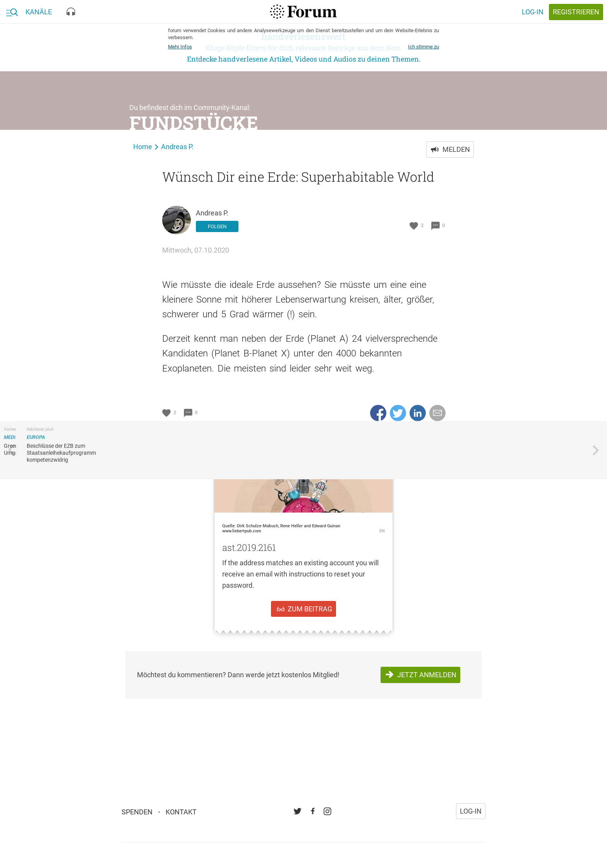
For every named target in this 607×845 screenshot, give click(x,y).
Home (142, 147)
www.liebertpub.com (241, 531)
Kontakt (181, 808)
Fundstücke (193, 122)
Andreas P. (177, 147)
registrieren (576, 12)
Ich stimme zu (423, 47)
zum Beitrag (310, 609)
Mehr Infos (180, 47)
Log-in (533, 12)
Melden (456, 149)
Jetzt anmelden (426, 675)
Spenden (137, 808)
